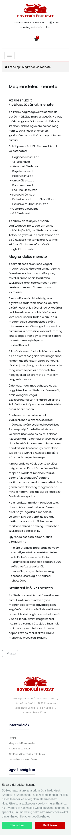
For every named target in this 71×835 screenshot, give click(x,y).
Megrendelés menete (36, 67)
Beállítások (50, 825)
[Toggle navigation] (9, 55)
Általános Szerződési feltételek (27, 754)
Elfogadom (17, 825)
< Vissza (10, 653)
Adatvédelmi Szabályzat (23, 759)
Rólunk (13, 737)
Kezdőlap (12, 67)
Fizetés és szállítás (20, 748)
